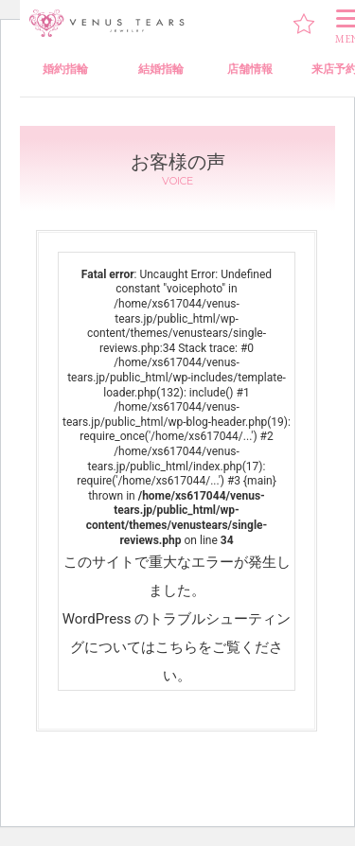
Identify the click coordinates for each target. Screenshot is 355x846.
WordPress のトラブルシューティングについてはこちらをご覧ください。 (177, 647)
